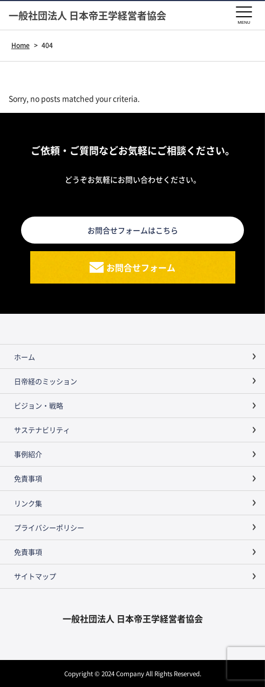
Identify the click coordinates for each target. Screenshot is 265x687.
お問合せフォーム (140, 267)
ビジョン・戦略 (38, 405)
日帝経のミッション (45, 381)
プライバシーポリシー (49, 527)
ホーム (24, 357)
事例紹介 (28, 454)
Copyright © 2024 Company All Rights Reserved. (132, 673)
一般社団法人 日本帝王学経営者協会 (87, 15)
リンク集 (28, 503)
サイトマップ (35, 576)
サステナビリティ (42, 430)
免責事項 (28, 478)
